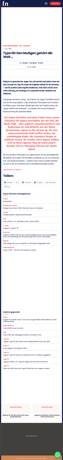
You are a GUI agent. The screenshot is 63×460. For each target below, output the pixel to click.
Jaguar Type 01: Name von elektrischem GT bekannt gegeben (27, 355)
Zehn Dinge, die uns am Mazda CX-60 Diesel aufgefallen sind (26, 243)
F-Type (6, 225)
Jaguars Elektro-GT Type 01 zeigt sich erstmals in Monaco (25, 362)
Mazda (5, 241)
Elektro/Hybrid (10, 46)
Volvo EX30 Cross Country (13, 328)
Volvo (5, 317)
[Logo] (5, 3)
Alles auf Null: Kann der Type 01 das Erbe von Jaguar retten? (26, 368)
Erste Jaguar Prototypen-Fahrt (15, 348)
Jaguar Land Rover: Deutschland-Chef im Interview (47, 416)
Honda (5, 212)
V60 (4, 332)
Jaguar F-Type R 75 (10, 228)
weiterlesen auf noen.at (12, 169)
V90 (4, 219)
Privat (5, 198)
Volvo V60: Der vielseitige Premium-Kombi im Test (22, 335)
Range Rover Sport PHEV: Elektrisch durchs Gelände (23, 208)
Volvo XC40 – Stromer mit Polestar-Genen (19, 250)
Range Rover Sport (10, 205)
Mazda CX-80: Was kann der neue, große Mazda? (16, 416)
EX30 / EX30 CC (8, 325)
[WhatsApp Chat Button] (58, 455)
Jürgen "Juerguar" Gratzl (32, 63)
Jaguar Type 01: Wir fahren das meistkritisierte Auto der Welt (26, 341)
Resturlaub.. (7, 201)
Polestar (6, 232)
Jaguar (26, 46)
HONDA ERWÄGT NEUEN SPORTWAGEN (17, 215)
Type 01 (6, 339)
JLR (20, 46)
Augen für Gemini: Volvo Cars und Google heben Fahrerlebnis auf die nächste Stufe (30, 320)
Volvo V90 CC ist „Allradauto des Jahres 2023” (21, 221)
